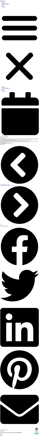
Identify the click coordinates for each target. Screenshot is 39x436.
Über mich (4, 6)
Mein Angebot (3, 87)
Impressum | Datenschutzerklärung (3, 429)
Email (1, 434)
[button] (19, 47)
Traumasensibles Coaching (5, 3)
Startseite (2, 2)
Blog (2, 5)
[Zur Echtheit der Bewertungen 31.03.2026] (36, 434)
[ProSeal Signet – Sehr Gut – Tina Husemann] (36, 430)
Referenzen (4, 91)
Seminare (2, 4)
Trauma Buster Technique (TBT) (6, 88)
